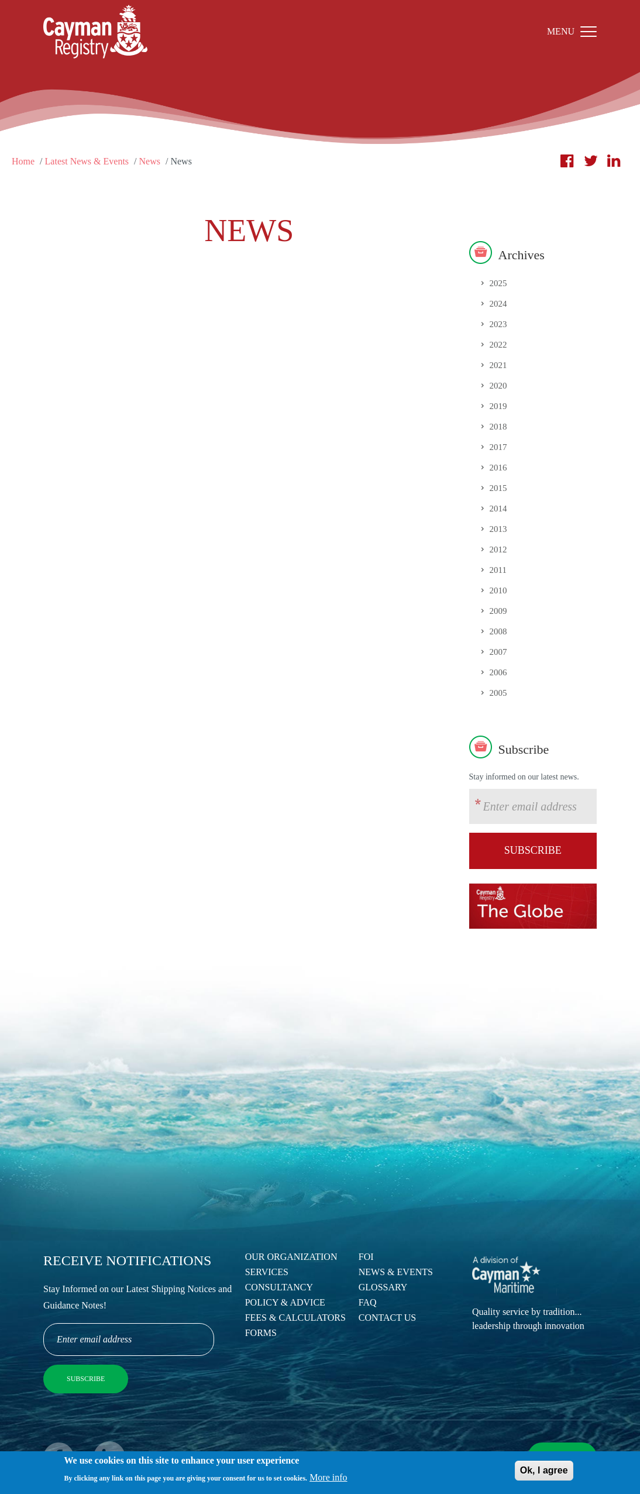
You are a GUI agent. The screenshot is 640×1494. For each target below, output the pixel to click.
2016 (498, 467)
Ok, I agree (544, 1474)
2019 (498, 406)
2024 (498, 303)
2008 (498, 631)
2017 (498, 447)
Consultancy (279, 1287)
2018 (498, 426)
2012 (498, 549)
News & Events (396, 1272)
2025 (498, 283)
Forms (261, 1333)
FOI (366, 1257)
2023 (498, 324)
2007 (498, 652)
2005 (498, 693)
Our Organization (291, 1257)
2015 (498, 488)
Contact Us (387, 1318)
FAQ (368, 1302)
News (149, 161)
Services (266, 1272)
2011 (498, 570)
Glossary (383, 1287)
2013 (498, 529)
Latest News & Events (87, 161)
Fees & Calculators (295, 1318)
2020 (498, 385)
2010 (498, 590)
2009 (498, 611)
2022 (498, 344)
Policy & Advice (285, 1302)
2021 (498, 365)
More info (328, 1481)
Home (23, 161)
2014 (498, 508)
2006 (498, 672)
